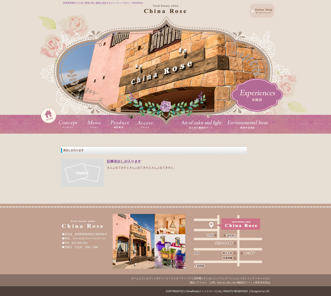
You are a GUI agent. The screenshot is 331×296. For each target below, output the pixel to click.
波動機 (197, 278)
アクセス (144, 125)
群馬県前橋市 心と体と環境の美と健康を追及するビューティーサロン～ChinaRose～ (104, 3)
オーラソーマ (183, 278)
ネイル (207, 278)
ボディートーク (165, 278)
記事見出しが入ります (124, 161)
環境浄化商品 (247, 125)
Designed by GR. (260, 291)
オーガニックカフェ (201, 125)
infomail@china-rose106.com (89, 238)
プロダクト (118, 125)
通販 (192, 282)
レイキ (241, 278)
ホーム (135, 278)
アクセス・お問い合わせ (211, 282)
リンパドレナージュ (223, 278)
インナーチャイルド (258, 278)
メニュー (93, 125)
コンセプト (69, 125)
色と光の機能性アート (240, 282)
